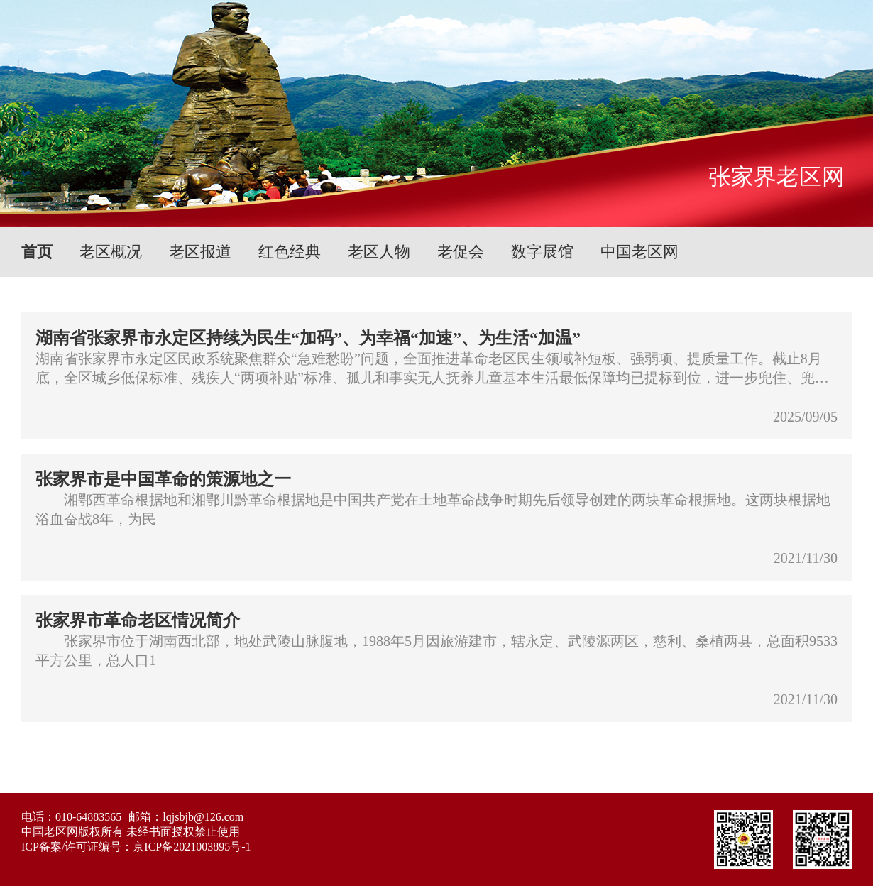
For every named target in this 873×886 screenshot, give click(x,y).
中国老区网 (639, 252)
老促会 (460, 252)
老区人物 (379, 252)
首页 (37, 252)
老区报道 (200, 252)
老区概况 (110, 252)
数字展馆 (542, 252)
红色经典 (289, 252)
